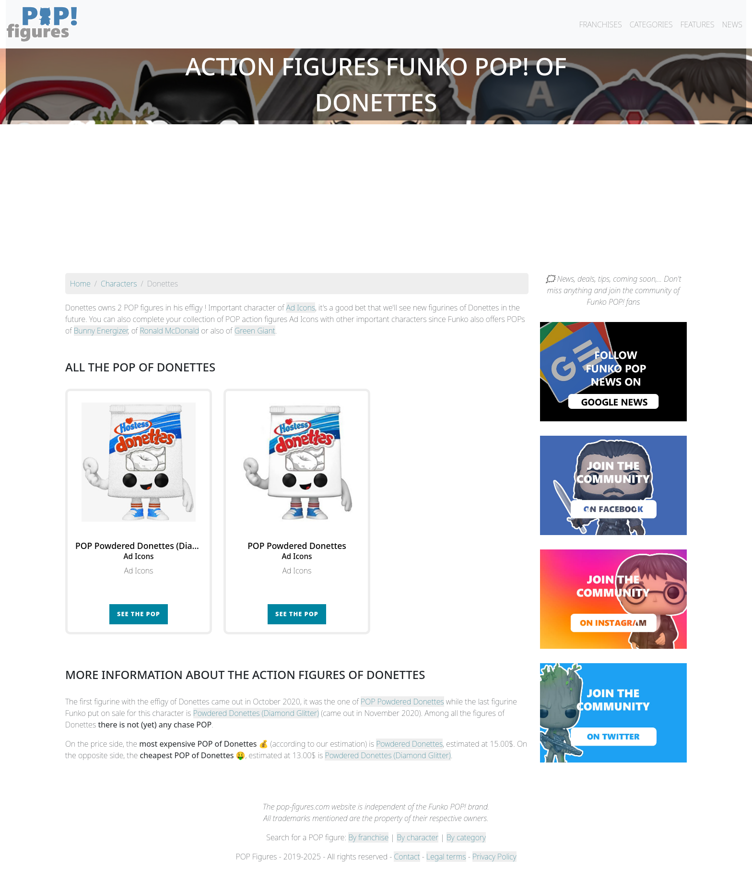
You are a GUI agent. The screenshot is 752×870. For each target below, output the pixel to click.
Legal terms (446, 856)
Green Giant (255, 330)
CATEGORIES (651, 24)
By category (466, 837)
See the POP (138, 613)
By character (417, 837)
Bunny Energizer (101, 330)
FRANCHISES (600, 24)
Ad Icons (301, 307)
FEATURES (697, 24)
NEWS (732, 24)
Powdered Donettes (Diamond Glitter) (256, 713)
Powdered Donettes (409, 744)
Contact (407, 856)
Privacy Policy (494, 856)
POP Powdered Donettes (402, 701)
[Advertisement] (376, 201)
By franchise (368, 837)
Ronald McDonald (169, 330)
